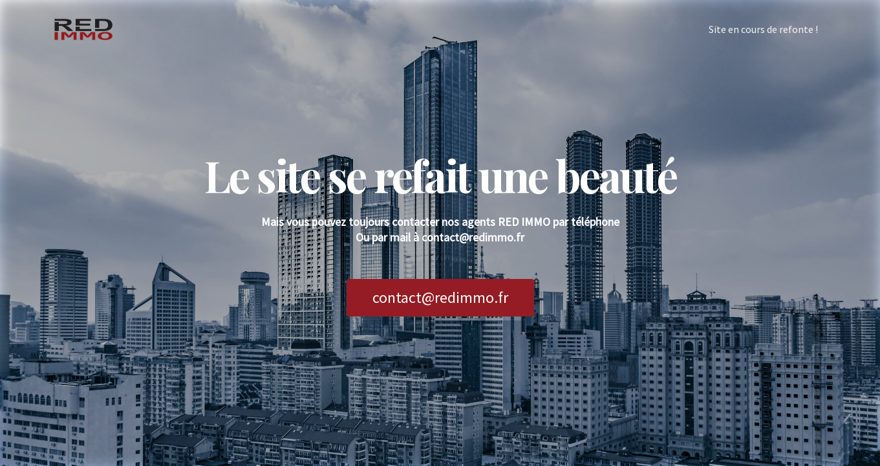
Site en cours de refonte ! (763, 29)
